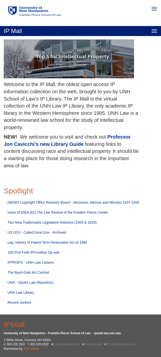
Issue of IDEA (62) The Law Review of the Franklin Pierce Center (58, 212)
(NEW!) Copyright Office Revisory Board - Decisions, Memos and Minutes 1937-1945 (73, 202)
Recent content (19, 302)
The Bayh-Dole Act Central (28, 272)
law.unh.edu (94, 344)
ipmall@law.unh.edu (121, 344)
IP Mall (13, 31)
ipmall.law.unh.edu (67, 344)
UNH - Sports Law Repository (31, 282)
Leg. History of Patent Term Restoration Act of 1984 (47, 242)
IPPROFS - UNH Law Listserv (31, 262)
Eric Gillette (31, 348)
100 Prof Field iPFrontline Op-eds (34, 252)
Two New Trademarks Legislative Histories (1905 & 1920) (52, 222)
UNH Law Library (21, 292)
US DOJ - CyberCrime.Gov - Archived (37, 232)
